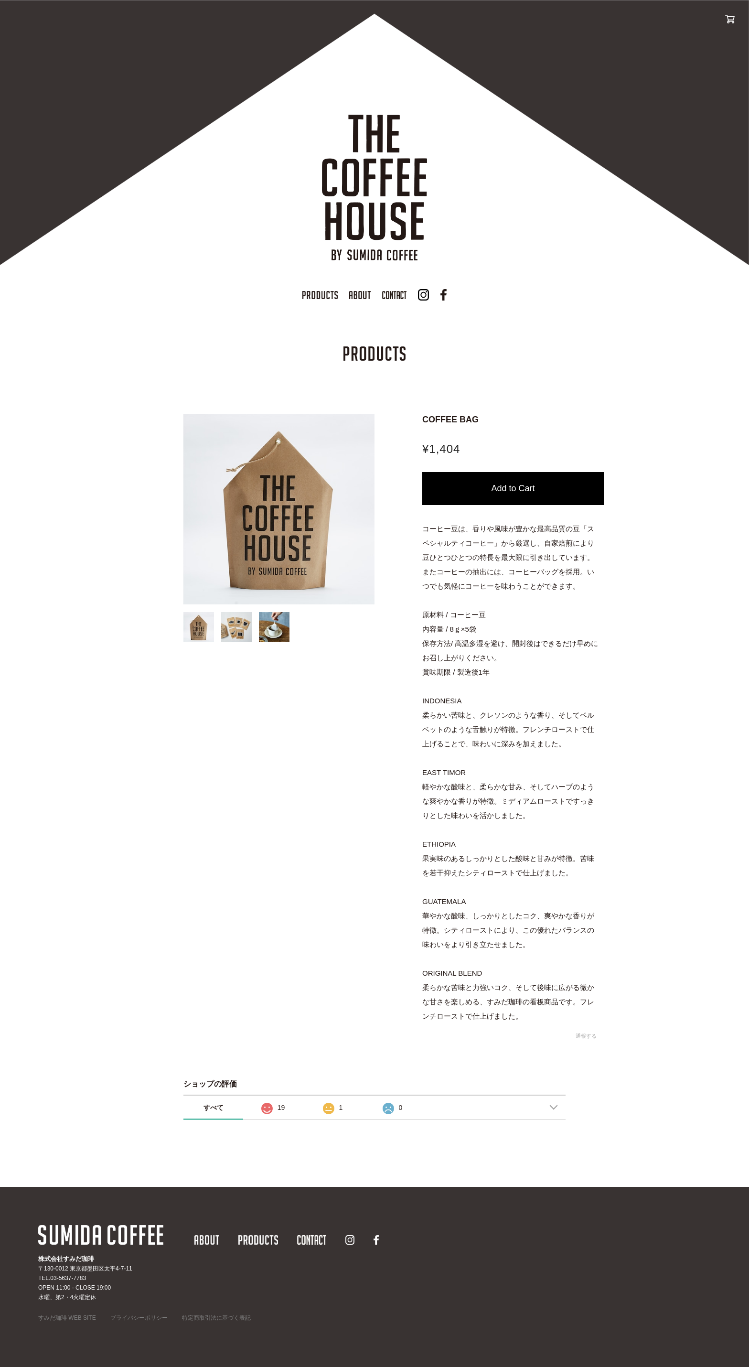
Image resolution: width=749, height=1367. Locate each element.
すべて (213, 1107)
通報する (586, 1036)
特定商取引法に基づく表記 (216, 1317)
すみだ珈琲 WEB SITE (67, 1317)
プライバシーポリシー (139, 1317)
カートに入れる (513, 488)
